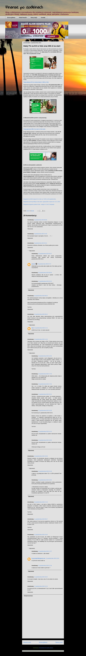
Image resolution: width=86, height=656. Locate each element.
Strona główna (11, 17)
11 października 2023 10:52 (45, 480)
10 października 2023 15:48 (41, 456)
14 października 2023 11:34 (45, 565)
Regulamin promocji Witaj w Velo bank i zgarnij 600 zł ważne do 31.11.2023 (41, 201)
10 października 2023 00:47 (45, 253)
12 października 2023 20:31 (52, 558)
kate (33, 328)
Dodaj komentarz (28, 595)
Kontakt (43, 17)
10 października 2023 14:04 (45, 356)
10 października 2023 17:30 (45, 373)
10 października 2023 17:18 (41, 502)
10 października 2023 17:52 (45, 384)
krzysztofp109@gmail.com (38, 558)
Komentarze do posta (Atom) (46, 647)
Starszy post (59, 642)
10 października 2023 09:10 (41, 314)
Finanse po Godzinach (24, 7)
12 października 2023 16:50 (45, 440)
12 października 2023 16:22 (41, 577)
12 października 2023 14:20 (41, 534)
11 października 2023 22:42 (45, 281)
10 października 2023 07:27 (44, 264)
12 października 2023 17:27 (45, 551)
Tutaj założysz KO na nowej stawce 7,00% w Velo (36, 82)
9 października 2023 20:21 (40, 243)
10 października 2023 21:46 (45, 471)
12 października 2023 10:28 (45, 410)
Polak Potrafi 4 (23, 17)
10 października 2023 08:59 (45, 272)
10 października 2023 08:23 (41, 295)
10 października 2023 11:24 (41, 339)
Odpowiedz (30, 228)
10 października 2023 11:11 (41, 328)
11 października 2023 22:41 (45, 394)
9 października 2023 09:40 (40, 219)
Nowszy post (27, 642)
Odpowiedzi (32, 250)
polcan (33, 264)
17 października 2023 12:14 (41, 586)
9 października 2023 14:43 (40, 233)
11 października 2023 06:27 (41, 519)
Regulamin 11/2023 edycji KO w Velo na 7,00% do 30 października (39, 199)
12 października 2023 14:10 (45, 431)
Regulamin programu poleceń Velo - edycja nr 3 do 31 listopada (38, 204)
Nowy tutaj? (34, 17)
